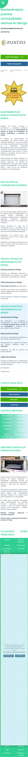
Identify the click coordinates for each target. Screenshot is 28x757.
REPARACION (7, 426)
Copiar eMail (14, 405)
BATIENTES (21, 416)
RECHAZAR (8, 656)
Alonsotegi (21, 545)
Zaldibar (21, 746)
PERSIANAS (21, 419)
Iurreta (7, 746)
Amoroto (21, 549)
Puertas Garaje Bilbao (4, 71)
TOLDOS (7, 429)
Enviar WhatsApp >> (14, 57)
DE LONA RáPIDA (21, 435)
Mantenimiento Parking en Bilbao (16, 71)
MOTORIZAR (21, 422)
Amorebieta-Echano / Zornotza (7, 551)
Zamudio (21, 750)
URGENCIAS (21, 426)
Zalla (7, 750)
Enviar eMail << (14, 400)
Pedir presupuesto (14, 64)
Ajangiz (7, 545)
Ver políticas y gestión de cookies (14, 652)
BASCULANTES (7, 416)
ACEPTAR (20, 656)
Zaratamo (7, 753)
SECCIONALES (7, 422)
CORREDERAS (7, 419)
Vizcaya (7, 540)
